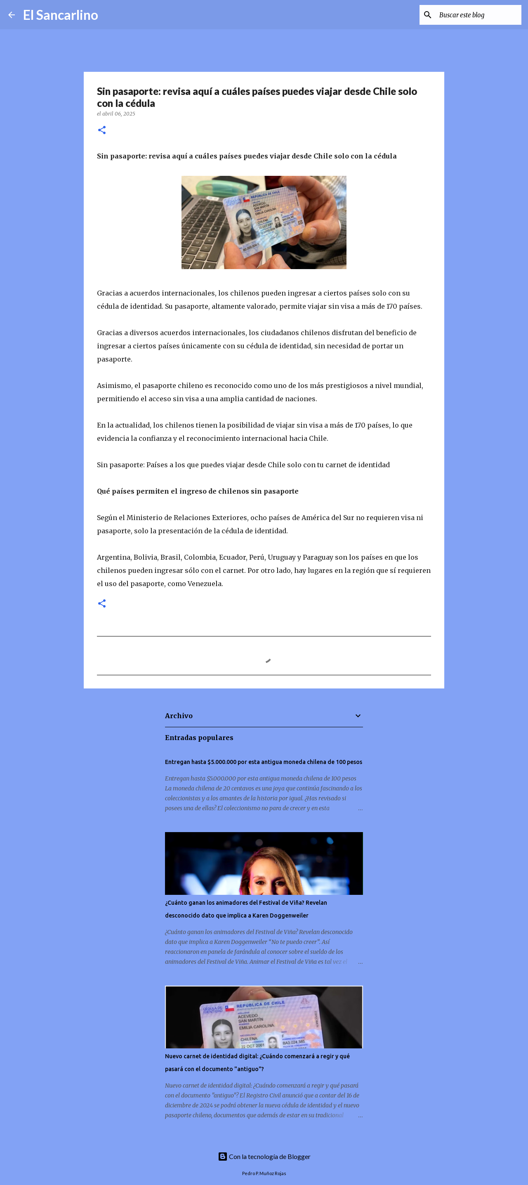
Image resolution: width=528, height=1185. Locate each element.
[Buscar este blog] (478, 15)
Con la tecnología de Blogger (264, 1156)
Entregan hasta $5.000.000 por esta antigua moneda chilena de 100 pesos (263, 762)
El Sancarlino (60, 15)
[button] (102, 130)
